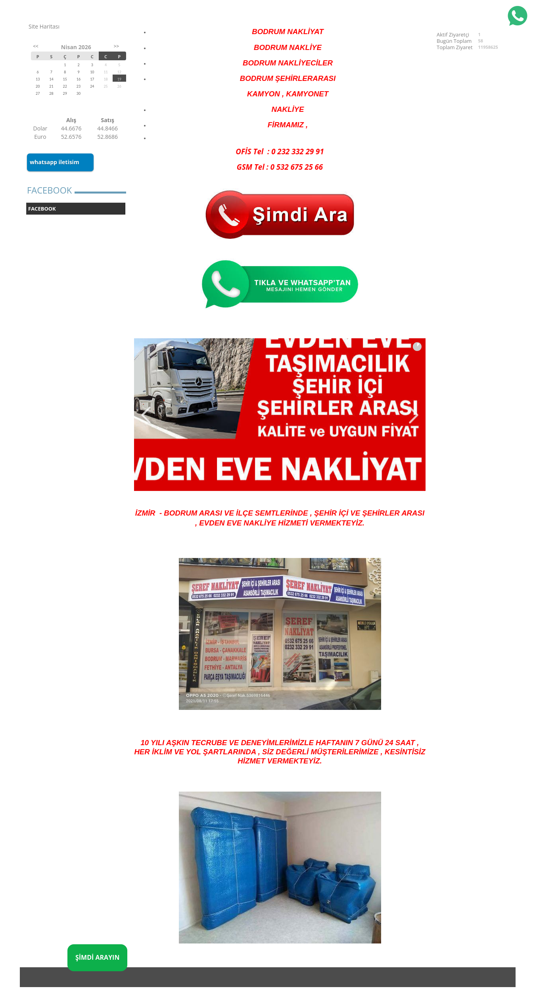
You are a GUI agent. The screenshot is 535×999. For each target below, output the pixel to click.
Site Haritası (44, 26)
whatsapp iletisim (54, 162)
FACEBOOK (42, 208)
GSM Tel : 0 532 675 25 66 (280, 167)
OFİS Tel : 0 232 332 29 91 (280, 151)
